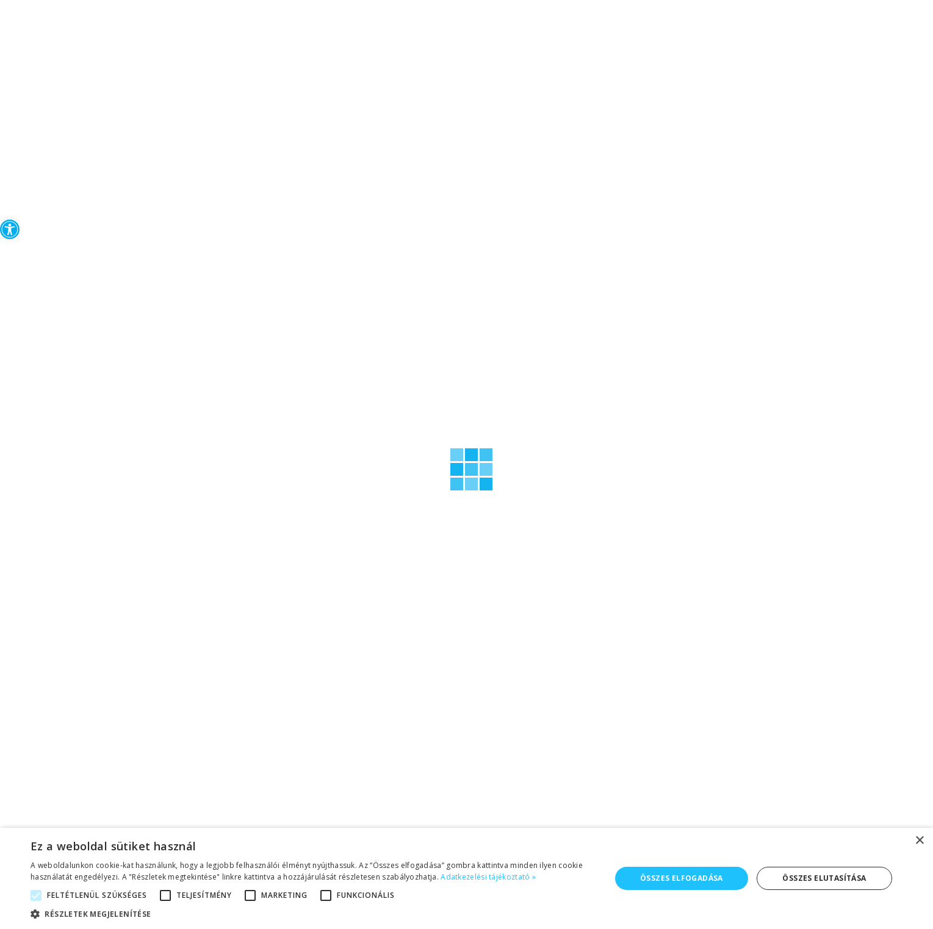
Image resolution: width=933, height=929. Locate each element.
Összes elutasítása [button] (824, 878)
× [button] (919, 840)
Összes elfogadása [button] (681, 878)
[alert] (466, 878)
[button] (10, 229)
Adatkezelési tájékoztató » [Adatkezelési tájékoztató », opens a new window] (488, 877)
